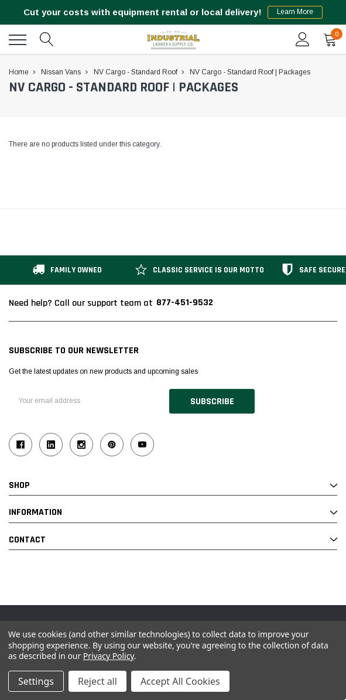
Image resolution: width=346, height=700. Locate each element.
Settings (36, 681)
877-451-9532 (184, 302)
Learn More (295, 12)
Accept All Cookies (180, 681)
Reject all (97, 681)
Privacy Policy (108, 655)
